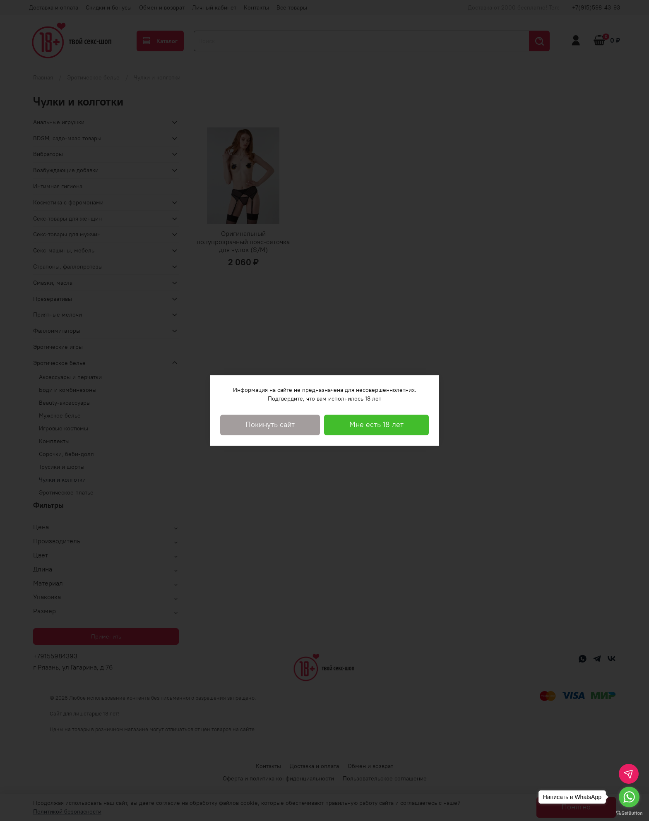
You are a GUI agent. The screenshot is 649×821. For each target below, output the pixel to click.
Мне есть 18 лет (376, 424)
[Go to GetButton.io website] (629, 812)
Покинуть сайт (270, 424)
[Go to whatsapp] (629, 797)
